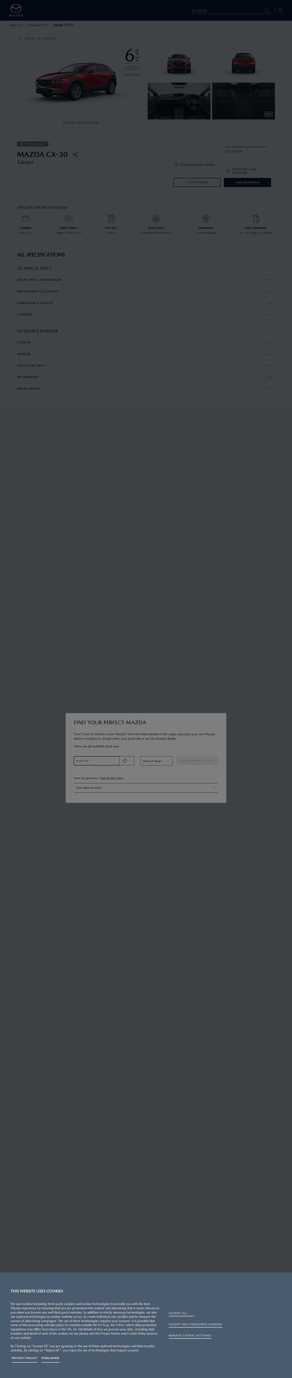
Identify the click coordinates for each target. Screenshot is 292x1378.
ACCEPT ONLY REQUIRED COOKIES (195, 1324)
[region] (146, 1325)
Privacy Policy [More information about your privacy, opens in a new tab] (25, 1358)
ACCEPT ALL (178, 1313)
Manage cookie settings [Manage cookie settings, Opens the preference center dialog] (190, 1335)
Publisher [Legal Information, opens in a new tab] (50, 1358)
